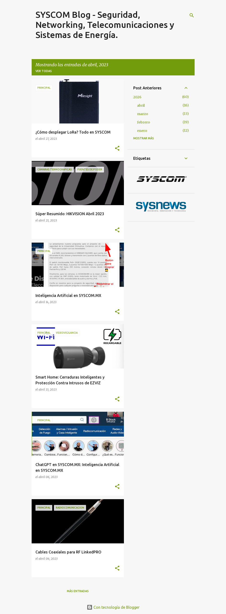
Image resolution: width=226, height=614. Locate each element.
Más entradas (78, 591)
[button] (117, 148)
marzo (142, 114)
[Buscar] (192, 15)
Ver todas (43, 71)
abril (141, 105)
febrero (143, 122)
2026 (137, 97)
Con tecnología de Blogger (113, 607)
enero (142, 131)
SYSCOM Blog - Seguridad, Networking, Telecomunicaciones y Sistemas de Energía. (104, 25)
